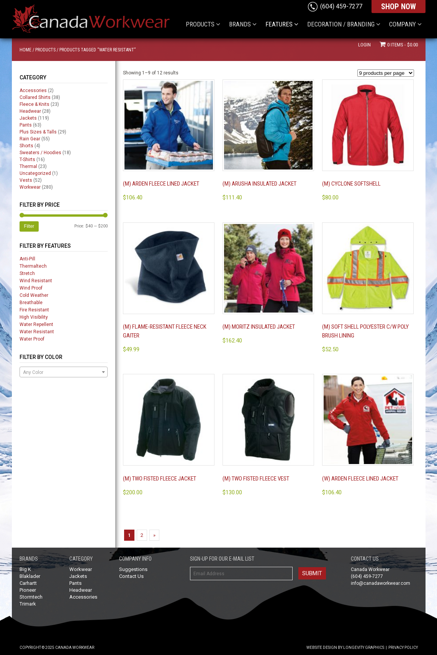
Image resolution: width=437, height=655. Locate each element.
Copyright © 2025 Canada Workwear (57, 647)
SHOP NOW (398, 6)
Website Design (321, 647)
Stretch (27, 273)
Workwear (30, 187)
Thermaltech (33, 266)
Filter (29, 226)
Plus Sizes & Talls (38, 132)
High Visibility (34, 317)
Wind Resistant (36, 280)
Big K (25, 569)
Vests (26, 180)
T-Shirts (27, 159)
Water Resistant (37, 331)
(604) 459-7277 (341, 6)
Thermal (28, 166)
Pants (26, 125)
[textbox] (63, 372)
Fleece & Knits (34, 104)
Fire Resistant (34, 310)
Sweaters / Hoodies (40, 152)
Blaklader (30, 576)
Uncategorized (35, 173)
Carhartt (28, 583)
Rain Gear (30, 139)
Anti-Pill (27, 259)
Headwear (30, 111)
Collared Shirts (35, 97)
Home (25, 50)
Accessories (33, 90)
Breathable (31, 302)
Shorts (26, 145)
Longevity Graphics (363, 647)
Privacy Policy (403, 647)
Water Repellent (36, 324)
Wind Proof (31, 288)
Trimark (28, 604)
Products (45, 50)
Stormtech (31, 597)
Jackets (28, 118)
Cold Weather (34, 295)
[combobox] (64, 372)
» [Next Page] (154, 535)
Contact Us (131, 576)
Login (364, 45)
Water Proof (32, 339)
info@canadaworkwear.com (380, 583)
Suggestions (133, 569)
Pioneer (28, 590)
